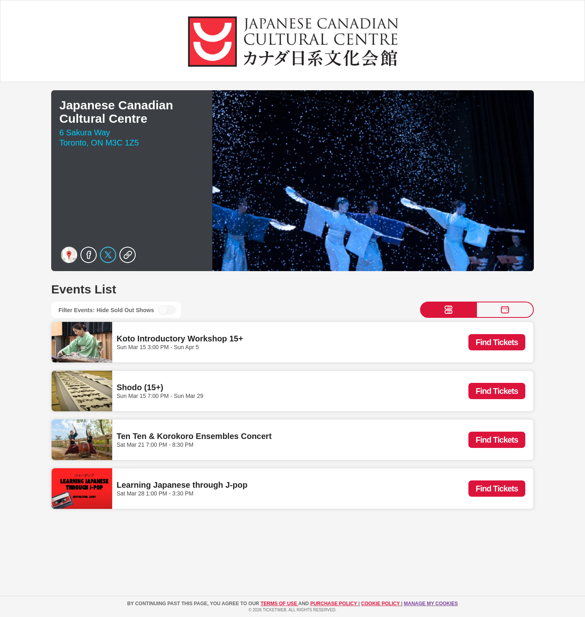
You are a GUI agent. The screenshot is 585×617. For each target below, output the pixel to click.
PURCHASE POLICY (334, 603)
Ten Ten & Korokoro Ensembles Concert (194, 436)
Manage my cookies (431, 603)
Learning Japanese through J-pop (182, 484)
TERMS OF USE (279, 603)
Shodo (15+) (140, 387)
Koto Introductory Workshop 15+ (180, 338)
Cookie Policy (381, 603)
